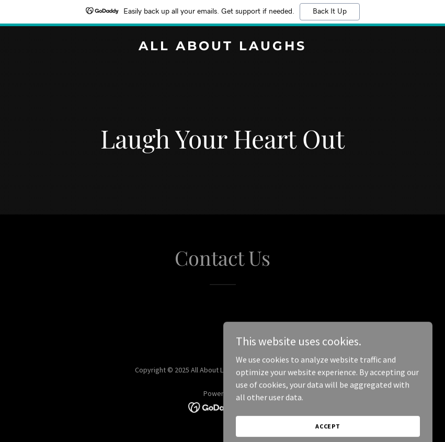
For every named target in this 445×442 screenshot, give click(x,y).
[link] (222, 47)
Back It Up (330, 11)
